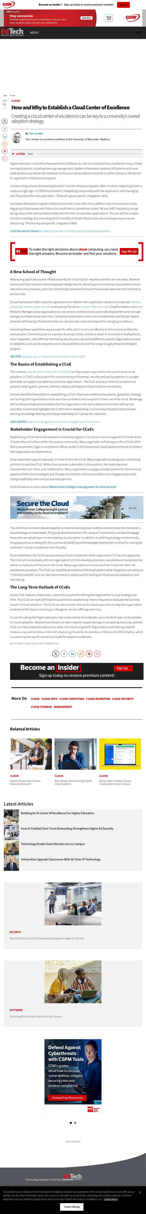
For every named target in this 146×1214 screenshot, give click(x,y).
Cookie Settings (72, 1206)
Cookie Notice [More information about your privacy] (110, 1199)
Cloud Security (123, 699)
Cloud (13, 95)
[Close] (140, 1192)
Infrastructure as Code (37, 307)
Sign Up (122, 5)
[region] (73, 1200)
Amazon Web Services (94, 307)
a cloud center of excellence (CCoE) (48, 372)
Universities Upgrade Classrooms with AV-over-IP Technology (61, 859)
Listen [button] (20, 154)
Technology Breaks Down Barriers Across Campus (53, 844)
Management (63, 707)
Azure (139, 307)
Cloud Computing (71, 699)
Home (5, 95)
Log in (138, 32)
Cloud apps (49, 699)
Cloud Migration (98, 699)
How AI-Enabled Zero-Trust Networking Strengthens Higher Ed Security (67, 828)
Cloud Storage (41, 707)
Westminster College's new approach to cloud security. (83, 487)
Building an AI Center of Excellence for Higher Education (57, 813)
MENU (34, 32)
